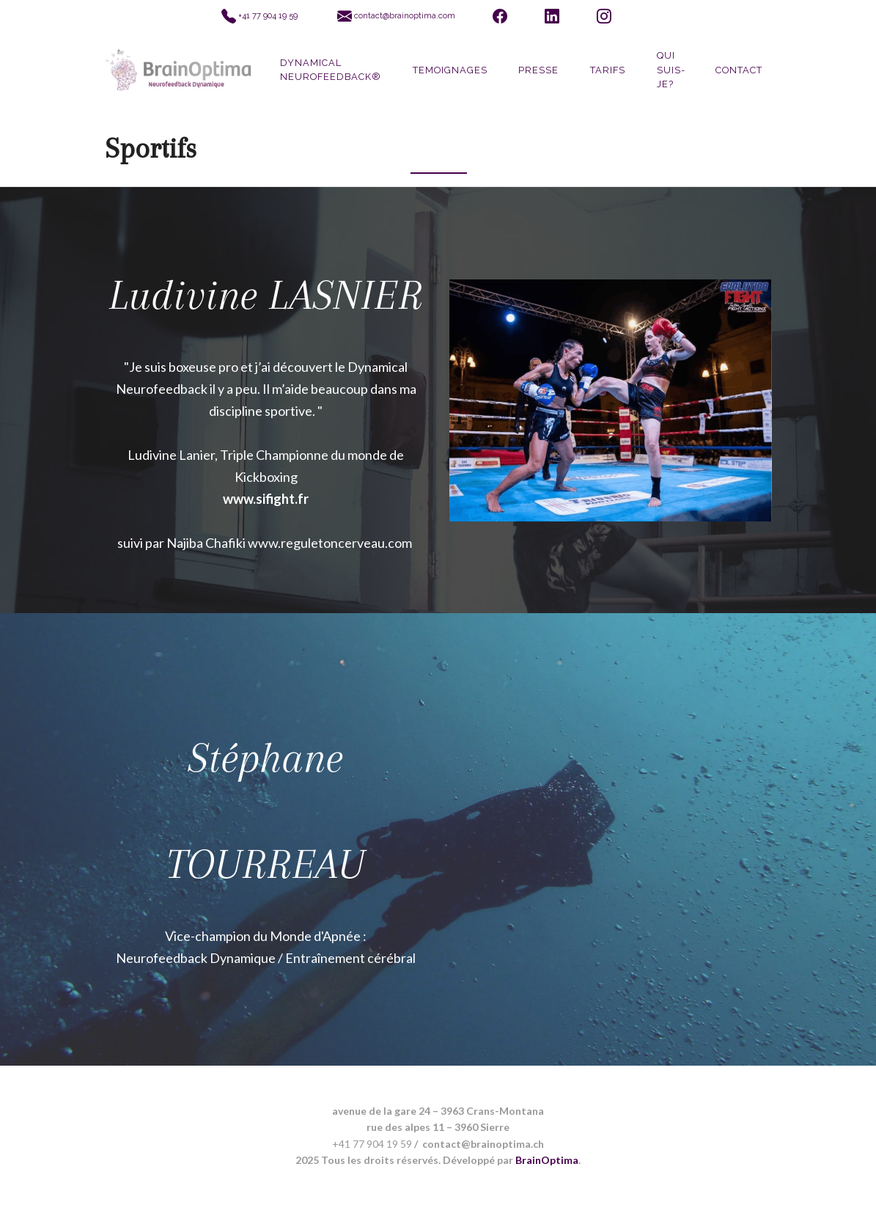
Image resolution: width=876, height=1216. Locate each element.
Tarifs (607, 70)
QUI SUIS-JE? (671, 69)
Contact (738, 70)
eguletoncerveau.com (349, 543)
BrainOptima (546, 1160)
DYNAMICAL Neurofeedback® (330, 69)
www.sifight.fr (266, 499)
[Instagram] (604, 16)
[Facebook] (499, 16)
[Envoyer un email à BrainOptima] (396, 16)
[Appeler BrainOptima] (260, 16)
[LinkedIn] (551, 16)
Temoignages (450, 70)
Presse (538, 70)
